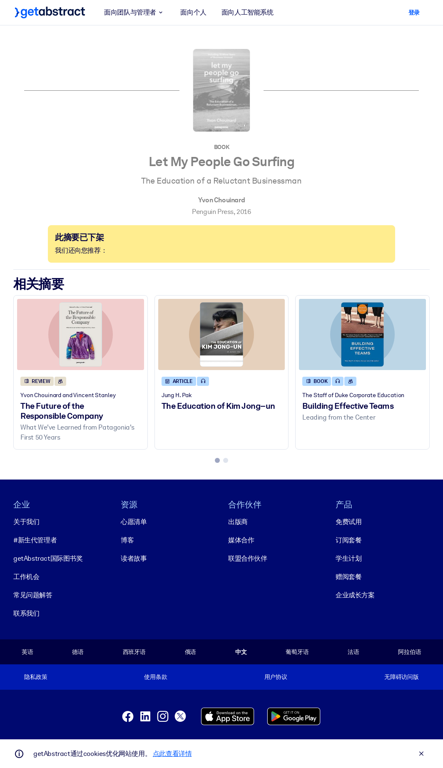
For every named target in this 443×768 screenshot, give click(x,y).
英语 (27, 652)
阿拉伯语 (409, 652)
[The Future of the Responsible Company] (80, 334)
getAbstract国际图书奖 (48, 558)
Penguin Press (213, 212)
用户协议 (275, 677)
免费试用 (348, 522)
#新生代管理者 (35, 540)
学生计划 (348, 558)
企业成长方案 (355, 595)
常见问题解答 (32, 595)
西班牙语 (134, 652)
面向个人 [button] (193, 12)
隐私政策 (35, 677)
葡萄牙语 (297, 652)
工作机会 (26, 577)
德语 (78, 652)
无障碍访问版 (401, 677)
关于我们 (26, 522)
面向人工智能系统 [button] (248, 12)
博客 (127, 540)
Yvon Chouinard (221, 200)
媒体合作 (241, 540)
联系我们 (26, 613)
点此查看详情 (172, 754)
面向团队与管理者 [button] (134, 12)
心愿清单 (134, 522)
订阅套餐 (348, 540)
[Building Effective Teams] (362, 334)
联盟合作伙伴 (247, 558)
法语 (353, 652)
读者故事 (134, 558)
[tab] (217, 460)
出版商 (238, 522)
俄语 (191, 652)
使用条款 (155, 677)
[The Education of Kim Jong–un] (221, 334)
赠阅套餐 (348, 577)
